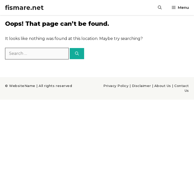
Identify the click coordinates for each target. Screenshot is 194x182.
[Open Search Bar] (160, 7)
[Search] (77, 53)
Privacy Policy (115, 86)
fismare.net (24, 7)
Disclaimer (141, 86)
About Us (162, 86)
